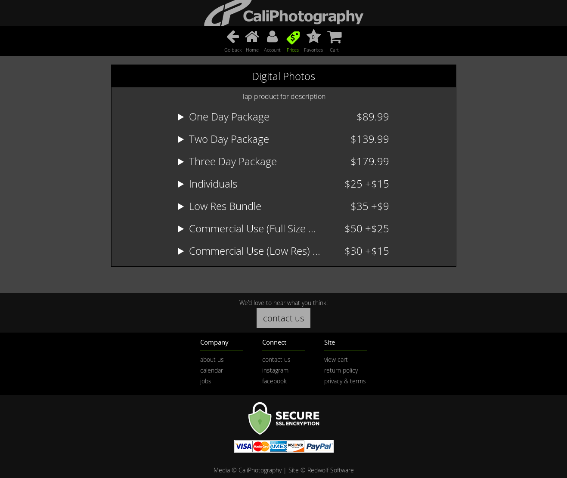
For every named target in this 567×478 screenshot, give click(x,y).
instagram (275, 370)
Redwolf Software (330, 470)
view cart (336, 359)
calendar (211, 370)
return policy (341, 370)
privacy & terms (345, 381)
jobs (205, 381)
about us (212, 359)
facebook (274, 381)
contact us (283, 318)
